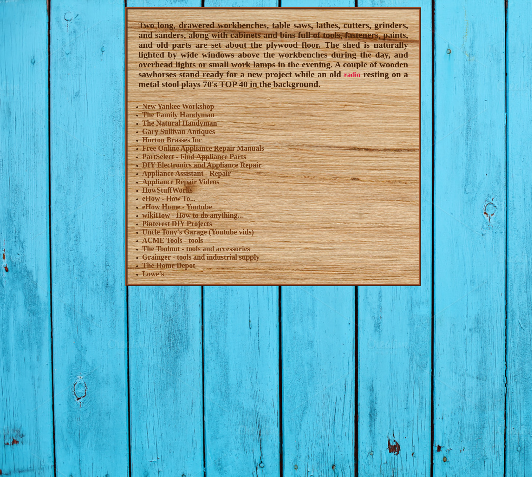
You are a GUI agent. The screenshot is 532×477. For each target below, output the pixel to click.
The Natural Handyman (179, 123)
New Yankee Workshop (178, 106)
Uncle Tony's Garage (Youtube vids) (198, 232)
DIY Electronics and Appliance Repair (202, 165)
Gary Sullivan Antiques (178, 131)
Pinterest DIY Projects (177, 224)
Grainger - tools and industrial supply (200, 257)
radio (352, 75)
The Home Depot (168, 265)
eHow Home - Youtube (177, 207)
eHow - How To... (169, 198)
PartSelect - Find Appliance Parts (194, 157)
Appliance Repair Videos (180, 182)
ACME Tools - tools (172, 240)
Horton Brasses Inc (172, 140)
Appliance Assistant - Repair (186, 173)
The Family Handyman (178, 115)
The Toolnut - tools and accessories (196, 249)
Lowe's (153, 274)
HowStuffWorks (167, 190)
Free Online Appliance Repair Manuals (203, 148)
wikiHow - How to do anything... (192, 215)
